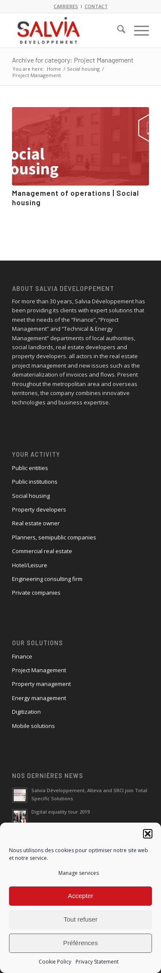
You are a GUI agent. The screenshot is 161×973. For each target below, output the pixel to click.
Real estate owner (36, 523)
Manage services (78, 873)
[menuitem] (117, 30)
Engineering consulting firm (47, 579)
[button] (147, 833)
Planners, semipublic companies (54, 537)
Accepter (80, 895)
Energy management (39, 698)
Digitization (26, 712)
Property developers (39, 509)
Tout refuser (80, 919)
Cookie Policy (55, 961)
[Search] (117, 30)
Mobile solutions (33, 726)
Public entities (30, 468)
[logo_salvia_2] (67, 30)
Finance (22, 656)
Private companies (36, 592)
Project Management (39, 670)
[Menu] (137, 30)
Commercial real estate (42, 551)
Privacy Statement (97, 961)
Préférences (80, 942)
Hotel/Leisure (29, 565)
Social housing (31, 496)
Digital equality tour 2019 (60, 811)
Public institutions (35, 481)
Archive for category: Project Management (73, 60)
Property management (41, 684)
